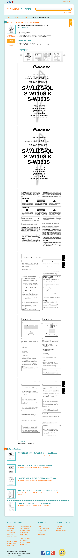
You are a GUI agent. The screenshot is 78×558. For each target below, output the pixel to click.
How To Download (43, 528)
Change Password (61, 530)
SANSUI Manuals (24, 532)
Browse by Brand (68, 12)
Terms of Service (43, 530)
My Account (59, 526)
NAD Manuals (10, 545)
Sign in (70, 1)
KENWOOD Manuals (12, 536)
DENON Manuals (11, 534)
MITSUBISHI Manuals (12, 543)
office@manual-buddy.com (11, 555)
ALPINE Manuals (11, 528)
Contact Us (41, 534)
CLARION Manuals (11, 532)
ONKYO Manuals (24, 528)
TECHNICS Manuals (25, 542)
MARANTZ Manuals (12, 541)
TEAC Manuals (24, 540)
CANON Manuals (11, 530)
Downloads (65, 1)
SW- (26, 17)
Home (8, 17)
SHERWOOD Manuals (25, 538)
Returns (40, 532)
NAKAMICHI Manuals (25, 526)
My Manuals (59, 528)
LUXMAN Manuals (11, 539)
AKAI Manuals (10, 526)
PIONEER (17, 17)
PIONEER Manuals (25, 530)
